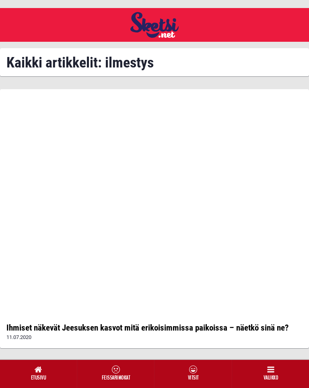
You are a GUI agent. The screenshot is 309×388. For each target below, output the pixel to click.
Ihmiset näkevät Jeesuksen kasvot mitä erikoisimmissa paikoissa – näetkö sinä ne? (147, 328)
